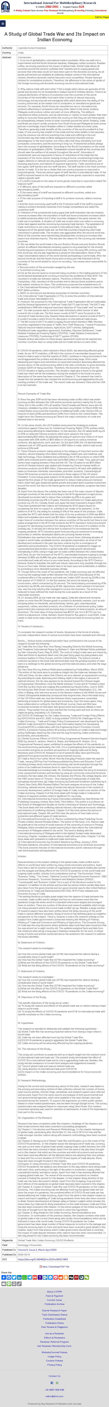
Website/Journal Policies (54, 1352)
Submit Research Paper (54, 1310)
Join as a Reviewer (54, 1333)
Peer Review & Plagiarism (54, 1327)
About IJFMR (54, 1291)
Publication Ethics (54, 1323)
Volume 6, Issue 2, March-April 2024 (37, 1249)
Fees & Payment (54, 1295)
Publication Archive (55, 1304)
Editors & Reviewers (54, 1337)
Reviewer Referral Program (54, 1341)
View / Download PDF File (54, 1266)
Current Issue (54, 1300)
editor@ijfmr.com (54, 1396)
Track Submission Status (54, 1314)
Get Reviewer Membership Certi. (54, 1345)
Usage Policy (54, 1356)
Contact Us (54, 1376)
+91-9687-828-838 (54, 1389)
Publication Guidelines (54, 1318)
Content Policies (54, 1360)
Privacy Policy (54, 1364)
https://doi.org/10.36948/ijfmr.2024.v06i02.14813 (43, 1259)
